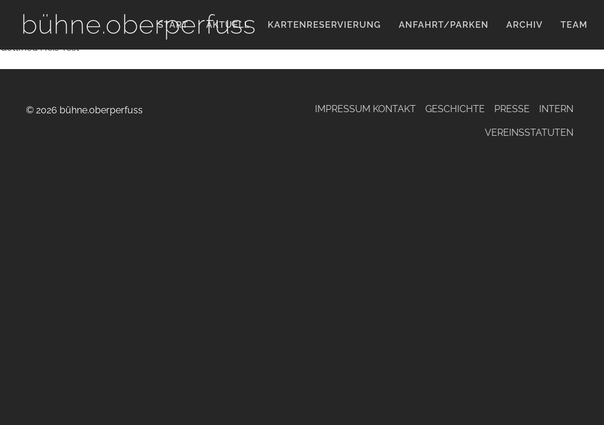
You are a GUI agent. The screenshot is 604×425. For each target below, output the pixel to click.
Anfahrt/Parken (443, 24)
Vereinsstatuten (529, 132)
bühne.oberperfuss (138, 24)
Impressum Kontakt (365, 109)
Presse (512, 109)
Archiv (524, 24)
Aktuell (228, 24)
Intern (556, 109)
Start (173, 24)
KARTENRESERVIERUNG (324, 24)
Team (573, 24)
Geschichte (455, 109)
